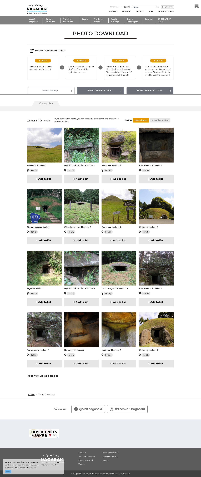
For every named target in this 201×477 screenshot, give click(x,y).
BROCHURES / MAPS (164, 20)
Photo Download (47, 394)
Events (85, 19)
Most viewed (141, 120)
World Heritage (115, 20)
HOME (31, 394)
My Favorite (168, 7)
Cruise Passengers (132, 20)
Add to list (44, 179)
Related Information (110, 453)
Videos (81, 464)
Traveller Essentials (68, 20)
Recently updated (160, 120)
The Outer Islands (98, 20)
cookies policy (13, 467)
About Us (82, 453)
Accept (8, 471)
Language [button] (114, 7)
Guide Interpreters (109, 456)
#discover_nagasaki (127, 409)
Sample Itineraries (50, 20)
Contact (149, 19)
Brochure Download (87, 456)
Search (46, 103)
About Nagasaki (33, 20)
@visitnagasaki (88, 409)
